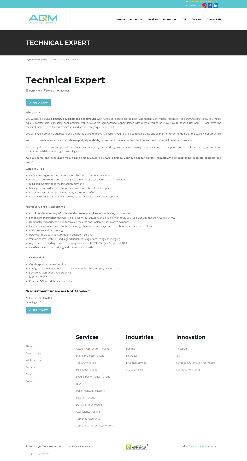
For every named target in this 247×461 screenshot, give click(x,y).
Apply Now (38, 102)
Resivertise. (49, 453)
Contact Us (214, 19)
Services (152, 19)
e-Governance (134, 369)
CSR (183, 19)
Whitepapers (33, 360)
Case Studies (33, 353)
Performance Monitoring (90, 390)
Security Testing (85, 397)
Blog (28, 374)
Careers (196, 19)
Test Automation (86, 362)
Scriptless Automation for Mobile (195, 362)
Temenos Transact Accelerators (95, 425)
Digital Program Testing (90, 355)
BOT (180, 355)
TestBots (182, 348)
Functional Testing (86, 369)
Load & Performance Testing (93, 376)
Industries (169, 19)
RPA (78, 383)
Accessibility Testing (88, 411)
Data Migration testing (89, 404)
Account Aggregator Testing (92, 348)
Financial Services (136, 362)
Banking (130, 348)
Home (121, 19)
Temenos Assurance (88, 418)
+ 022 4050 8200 (196, 1)
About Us (136, 19)
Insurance (132, 355)
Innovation (190, 337)
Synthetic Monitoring (188, 369)
